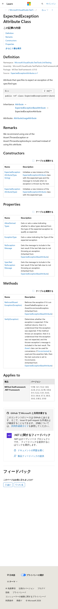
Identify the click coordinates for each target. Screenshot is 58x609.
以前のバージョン (26, 588)
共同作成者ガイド (20, 425)
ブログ (40, 588)
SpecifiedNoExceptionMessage (10, 265)
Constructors (10, 40)
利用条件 (9, 600)
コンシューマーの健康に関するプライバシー (24, 596)
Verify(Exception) (11, 319)
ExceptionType (10, 237)
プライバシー (18, 592)
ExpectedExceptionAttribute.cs (23, 73)
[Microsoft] (29, 4)
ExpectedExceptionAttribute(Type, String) (12, 175)
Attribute (19, 104)
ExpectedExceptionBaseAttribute (30, 107)
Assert (27, 348)
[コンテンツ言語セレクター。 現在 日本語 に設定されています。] (11, 575)
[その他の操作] (52, 10)
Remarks (9, 37)
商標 (18, 600)
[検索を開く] (42, 3)
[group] (29, 96)
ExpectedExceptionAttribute (34, 175)
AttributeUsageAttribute (25, 118)
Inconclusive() (43, 351)
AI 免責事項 (10, 588)
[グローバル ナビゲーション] (2, 3)
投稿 (7, 592)
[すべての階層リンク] (5, 10)
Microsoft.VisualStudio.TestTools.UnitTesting (22, 10)
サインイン (51, 3)
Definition (9, 33)
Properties (9, 44)
